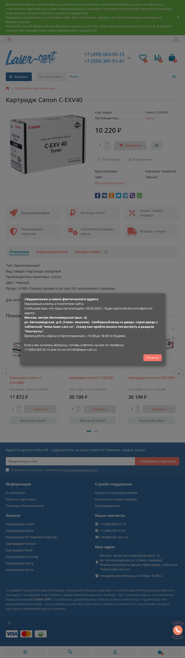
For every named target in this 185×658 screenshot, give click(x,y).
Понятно (152, 358)
